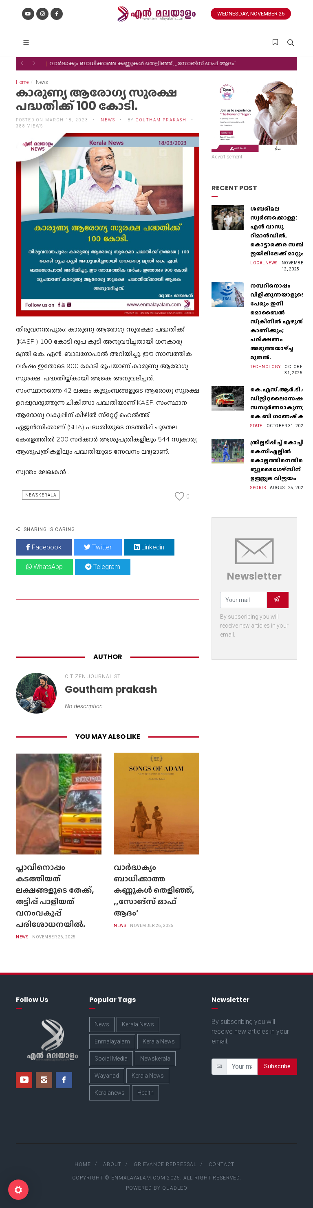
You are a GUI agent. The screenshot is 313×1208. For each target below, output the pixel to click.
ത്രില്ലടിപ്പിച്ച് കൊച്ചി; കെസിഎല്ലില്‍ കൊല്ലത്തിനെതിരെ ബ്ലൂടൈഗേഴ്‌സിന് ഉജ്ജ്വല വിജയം (278, 460)
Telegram (102, 567)
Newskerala (40, 495)
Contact (221, 1164)
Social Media (111, 1058)
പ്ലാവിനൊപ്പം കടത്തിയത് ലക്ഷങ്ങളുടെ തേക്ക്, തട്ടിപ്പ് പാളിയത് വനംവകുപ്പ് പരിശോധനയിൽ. (55, 895)
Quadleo (174, 1188)
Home (22, 82)
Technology (265, 367)
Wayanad (107, 1075)
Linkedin (149, 547)
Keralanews (110, 1092)
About (112, 1164)
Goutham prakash (161, 120)
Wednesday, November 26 (250, 14)
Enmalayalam (112, 1041)
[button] (22, 63)
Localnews (264, 263)
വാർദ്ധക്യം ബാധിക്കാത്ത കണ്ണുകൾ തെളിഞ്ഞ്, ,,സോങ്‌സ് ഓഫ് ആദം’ (154, 889)
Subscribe (277, 1066)
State (256, 426)
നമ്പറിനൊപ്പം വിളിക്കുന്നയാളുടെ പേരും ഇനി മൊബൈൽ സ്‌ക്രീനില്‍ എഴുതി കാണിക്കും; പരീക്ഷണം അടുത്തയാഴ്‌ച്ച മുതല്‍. (277, 321)
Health (145, 1092)
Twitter (98, 547)
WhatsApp (44, 567)
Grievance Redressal (165, 1164)
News (108, 120)
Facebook (44, 547)
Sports (258, 487)
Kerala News (138, 1024)
